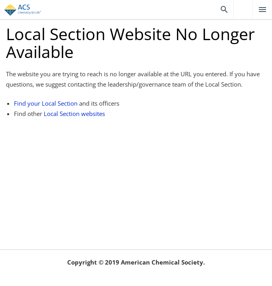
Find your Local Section (46, 103)
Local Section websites (74, 114)
